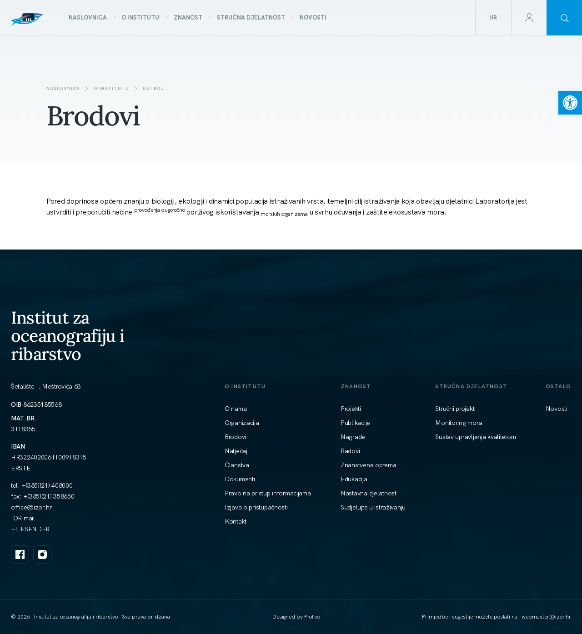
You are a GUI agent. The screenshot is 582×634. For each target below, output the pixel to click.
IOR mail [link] (23, 518)
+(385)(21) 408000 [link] (47, 485)
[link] (570, 103)
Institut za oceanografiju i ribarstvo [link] (68, 335)
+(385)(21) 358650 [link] (49, 496)
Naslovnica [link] (63, 88)
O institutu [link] (111, 88)
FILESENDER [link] (30, 529)
